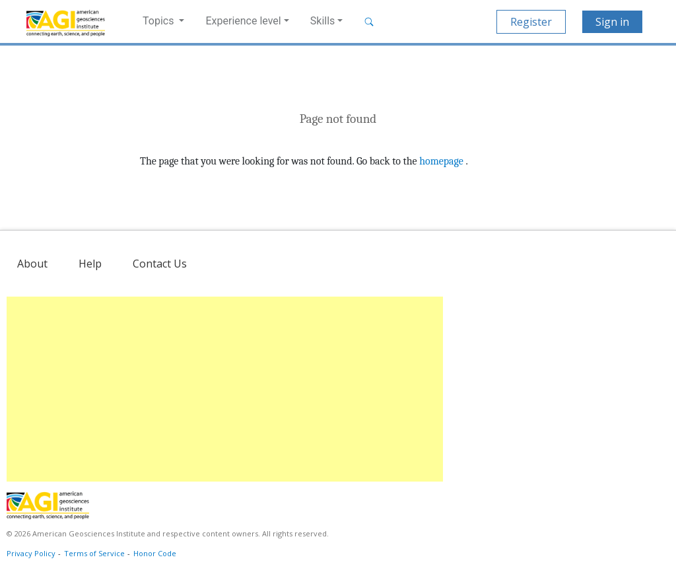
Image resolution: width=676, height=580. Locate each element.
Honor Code (154, 553)
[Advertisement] (225, 389)
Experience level (243, 21)
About (32, 263)
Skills (322, 21)
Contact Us (160, 263)
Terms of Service (94, 553)
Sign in (612, 22)
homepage (441, 161)
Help (90, 263)
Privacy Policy (31, 553)
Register (531, 22)
